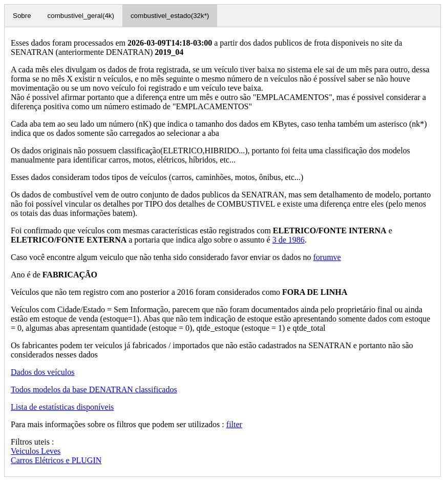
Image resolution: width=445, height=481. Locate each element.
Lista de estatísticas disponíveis (62, 407)
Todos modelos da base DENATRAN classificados (94, 389)
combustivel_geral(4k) (81, 15)
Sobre (22, 15)
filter (234, 424)
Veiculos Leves (35, 451)
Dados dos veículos (42, 372)
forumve (327, 257)
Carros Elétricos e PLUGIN (56, 460)
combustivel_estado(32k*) (170, 15)
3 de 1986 (288, 239)
